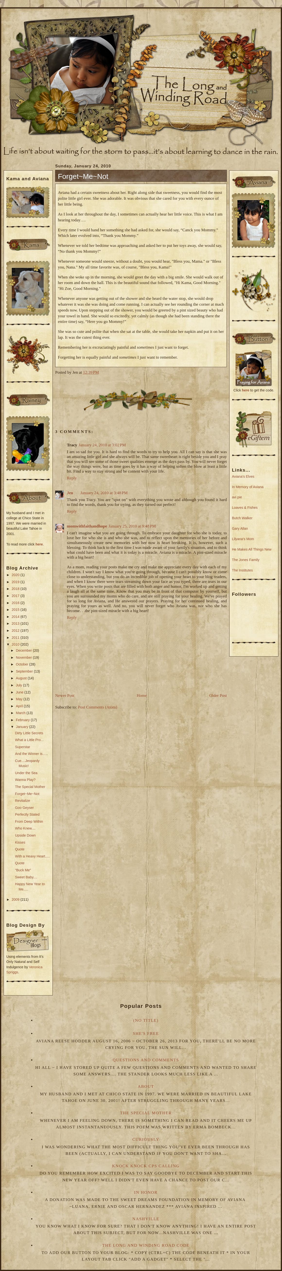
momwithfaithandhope (87, 526)
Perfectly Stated (27, 814)
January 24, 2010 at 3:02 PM (102, 445)
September (25, 671)
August (21, 678)
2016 (16, 603)
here (39, 544)
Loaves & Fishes (245, 508)
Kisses (20, 842)
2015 (16, 610)
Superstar (22, 747)
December (24, 650)
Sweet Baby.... (26, 877)
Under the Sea (26, 773)
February (23, 720)
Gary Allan (240, 528)
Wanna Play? (25, 780)
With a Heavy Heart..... (32, 856)
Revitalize (22, 801)
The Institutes (242, 570)
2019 (16, 582)
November (24, 657)
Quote (20, 849)
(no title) (146, 1020)
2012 (16, 630)
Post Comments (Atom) (97, 707)
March (21, 713)
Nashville (145, 1219)
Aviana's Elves (243, 476)
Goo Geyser (24, 808)
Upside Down (25, 835)
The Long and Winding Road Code (145, 1245)
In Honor (146, 1192)
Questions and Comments (146, 1060)
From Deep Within (29, 821)
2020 (16, 575)
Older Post (218, 695)
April (20, 706)
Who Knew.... (25, 828)
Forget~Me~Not (27, 794)
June (20, 692)
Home (142, 695)
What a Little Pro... (29, 740)
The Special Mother (30, 787)
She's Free (146, 1033)
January (22, 727)
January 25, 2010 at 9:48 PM (132, 526)
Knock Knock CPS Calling (146, 1166)
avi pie (237, 497)
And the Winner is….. (31, 754)
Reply (72, 478)
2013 (16, 623)
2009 (16, 899)
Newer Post (64, 695)
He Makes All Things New (252, 549)
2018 (16, 589)
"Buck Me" (23, 870)
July (19, 685)
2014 (16, 617)
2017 (16, 596)
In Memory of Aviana (248, 487)
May (19, 699)
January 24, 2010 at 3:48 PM (104, 493)
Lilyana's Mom (243, 539)
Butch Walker (242, 518)
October (22, 664)
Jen (70, 493)
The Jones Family (245, 560)
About (146, 1086)
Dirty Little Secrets (29, 733)
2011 (16, 638)
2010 (16, 644)
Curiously (145, 1139)
